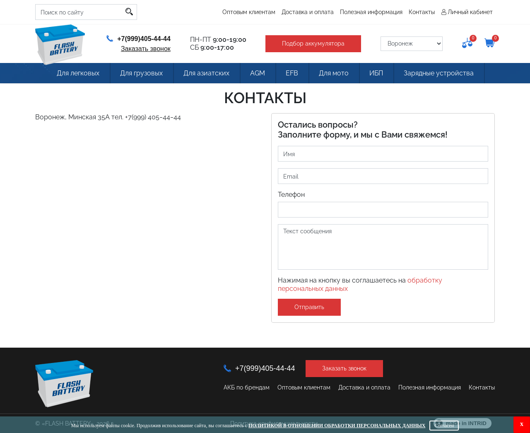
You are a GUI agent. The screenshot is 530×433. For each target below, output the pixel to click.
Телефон (291, 194)
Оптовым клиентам (248, 12)
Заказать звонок (146, 48)
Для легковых (78, 73)
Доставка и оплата (308, 12)
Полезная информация (371, 12)
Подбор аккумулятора (313, 43)
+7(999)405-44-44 (138, 39)
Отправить (309, 307)
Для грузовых (141, 73)
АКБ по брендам (247, 387)
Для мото (334, 73)
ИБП (376, 73)
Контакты (422, 12)
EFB (292, 73)
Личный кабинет (470, 12)
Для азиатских (206, 73)
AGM (257, 73)
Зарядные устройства (439, 73)
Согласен (444, 425)
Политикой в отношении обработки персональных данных (336, 425)
